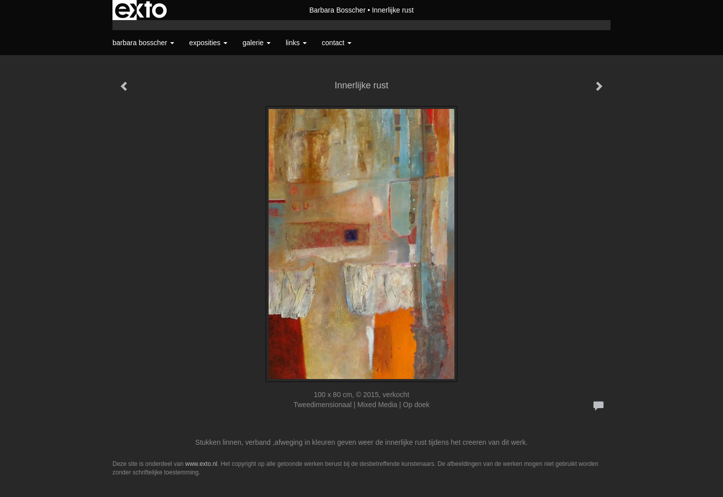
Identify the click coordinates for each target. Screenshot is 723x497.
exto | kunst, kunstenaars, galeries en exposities (140, 10)
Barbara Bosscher (337, 10)
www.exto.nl (201, 463)
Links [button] (296, 43)
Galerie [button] (257, 43)
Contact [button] (336, 43)
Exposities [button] (208, 43)
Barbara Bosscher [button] (143, 43)
